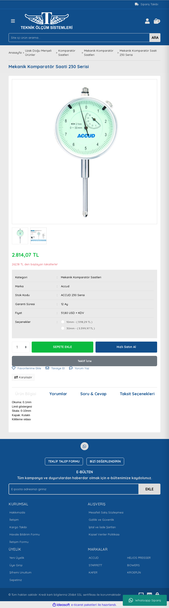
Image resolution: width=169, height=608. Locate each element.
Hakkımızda (17, 512)
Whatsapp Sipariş (145, 600)
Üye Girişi (15, 565)
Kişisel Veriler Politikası (104, 534)
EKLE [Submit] (149, 489)
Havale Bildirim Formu (24, 534)
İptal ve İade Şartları (102, 527)
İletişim (14, 519)
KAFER (93, 572)
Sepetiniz (15, 580)
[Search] (84, 37)
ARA (155, 37)
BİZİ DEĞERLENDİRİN (105, 461)
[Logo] (48, 20)
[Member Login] (147, 21)
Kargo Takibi (18, 527)
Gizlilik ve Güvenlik (101, 519)
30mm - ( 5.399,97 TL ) (80, 328)
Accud (65, 286)
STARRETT (95, 565)
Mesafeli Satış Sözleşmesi (106, 512)
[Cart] (156, 21)
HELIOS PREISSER (139, 557)
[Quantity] (20, 347)
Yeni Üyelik (16, 557)
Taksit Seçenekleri (137, 393)
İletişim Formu (19, 542)
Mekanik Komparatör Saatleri (81, 277)
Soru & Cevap (93, 393)
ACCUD (94, 557)
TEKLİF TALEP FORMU (64, 461)
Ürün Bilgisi (25, 393)
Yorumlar (58, 393)
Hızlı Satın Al (126, 347)
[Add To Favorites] (26, 368)
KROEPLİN (134, 572)
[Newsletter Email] (84, 489)
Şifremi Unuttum (20, 572)
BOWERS (133, 565)
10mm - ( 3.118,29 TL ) (79, 322)
